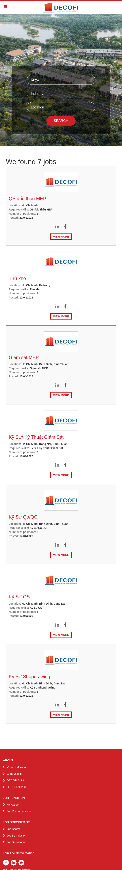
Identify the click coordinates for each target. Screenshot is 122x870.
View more (61, 236)
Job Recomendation (19, 811)
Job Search (14, 828)
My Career (13, 804)
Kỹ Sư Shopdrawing (29, 676)
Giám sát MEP (24, 357)
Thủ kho (17, 278)
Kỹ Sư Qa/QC (23, 517)
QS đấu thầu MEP (27, 198)
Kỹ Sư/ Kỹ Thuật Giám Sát (36, 437)
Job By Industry (16, 835)
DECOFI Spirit (15, 780)
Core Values (14, 773)
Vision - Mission (16, 767)
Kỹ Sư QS (19, 596)
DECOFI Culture (17, 787)
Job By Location (16, 842)
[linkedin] (14, 863)
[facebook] (6, 863)
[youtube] (21, 863)
